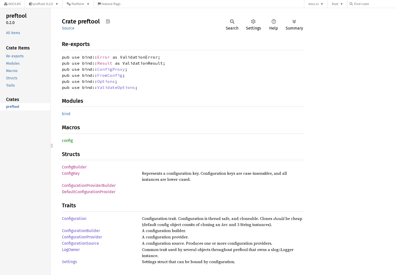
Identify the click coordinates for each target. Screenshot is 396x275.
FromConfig (109, 75)
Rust (335, 4)
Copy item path (108, 21)
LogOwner (71, 249)
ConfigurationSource (80, 243)
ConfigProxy (111, 69)
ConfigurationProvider (82, 237)
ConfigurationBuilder (81, 230)
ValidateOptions (116, 87)
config (67, 140)
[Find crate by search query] (375, 4)
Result (104, 63)
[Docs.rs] (12, 4)
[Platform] (78, 4)
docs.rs (313, 4)
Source (68, 28)
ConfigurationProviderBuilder (89, 185)
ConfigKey (71, 173)
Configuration (74, 218)
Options (106, 81)
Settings (69, 261)
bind (66, 113)
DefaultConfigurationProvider (88, 191)
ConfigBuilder (74, 167)
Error (103, 57)
